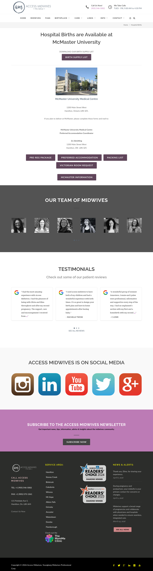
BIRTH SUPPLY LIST (76, 57)
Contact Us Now (18, 511)
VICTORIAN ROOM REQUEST (76, 165)
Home (126, 25)
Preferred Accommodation (79, 157)
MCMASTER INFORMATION (77, 177)
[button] (74, 240)
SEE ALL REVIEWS (76, 331)
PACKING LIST (115, 157)
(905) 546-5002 (98, 8)
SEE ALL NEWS (122, 529)
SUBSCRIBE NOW (76, 442)
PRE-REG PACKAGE (41, 157)
